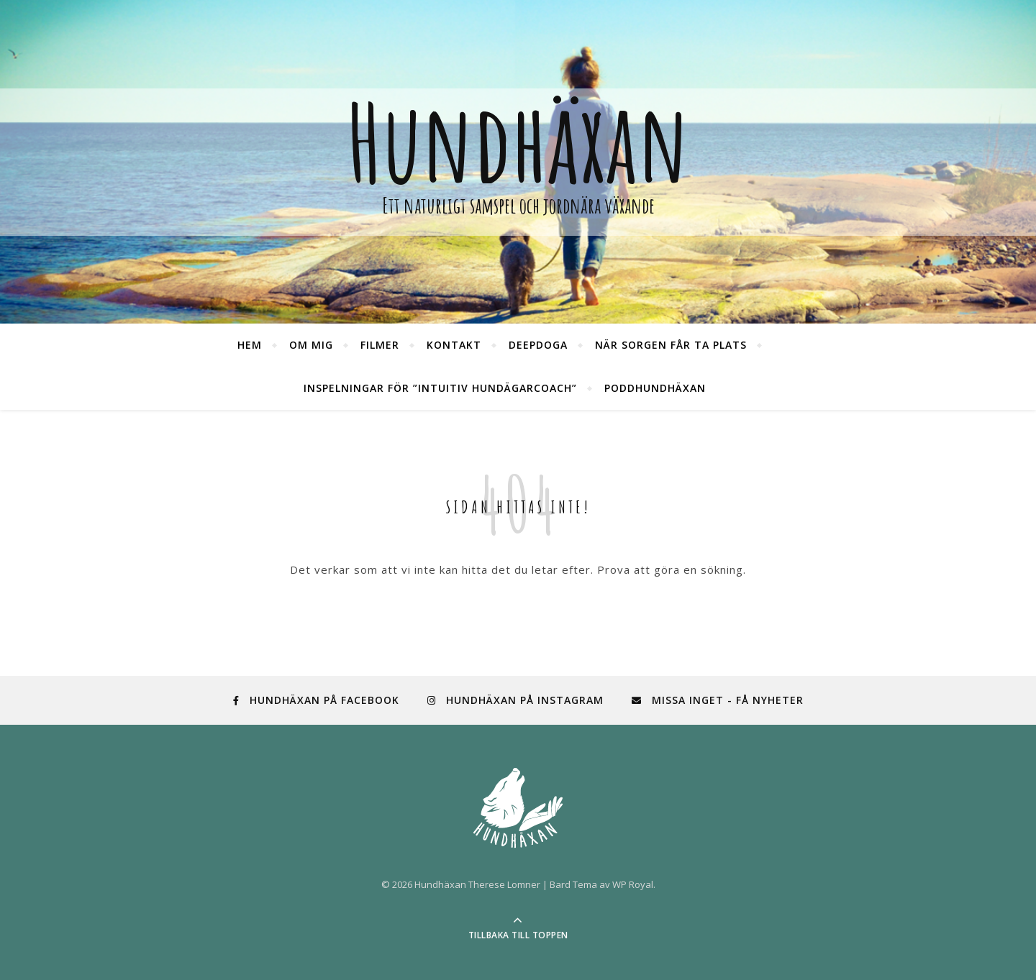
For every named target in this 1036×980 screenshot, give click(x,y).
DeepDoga (538, 345)
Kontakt (454, 345)
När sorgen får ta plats (671, 345)
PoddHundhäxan (655, 388)
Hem (249, 345)
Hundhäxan (518, 142)
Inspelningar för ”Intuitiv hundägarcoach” (440, 388)
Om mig (311, 345)
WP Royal (632, 884)
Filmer (379, 345)
